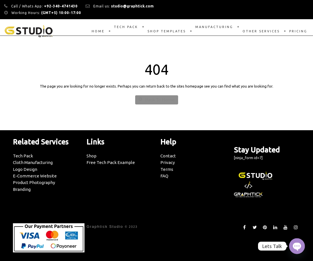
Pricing (298, 31)
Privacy (167, 162)
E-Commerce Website (35, 175)
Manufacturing (214, 27)
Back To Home (157, 99)
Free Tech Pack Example (110, 162)
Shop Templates (166, 31)
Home (98, 31)
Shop (91, 155)
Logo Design (25, 169)
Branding (22, 189)
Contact (168, 155)
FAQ (164, 175)
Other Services (261, 31)
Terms (166, 169)
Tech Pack (126, 27)
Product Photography (34, 182)
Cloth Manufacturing (33, 162)
